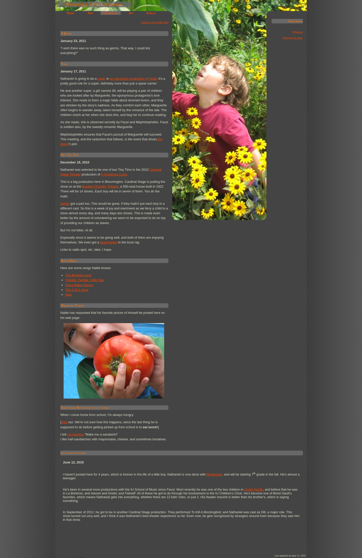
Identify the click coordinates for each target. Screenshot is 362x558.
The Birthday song (78, 275)
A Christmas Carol (114, 174)
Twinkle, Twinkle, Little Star (84, 280)
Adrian (151, 13)
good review (108, 242)
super (102, 78)
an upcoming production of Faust (133, 78)
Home (70, 13)
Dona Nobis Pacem (79, 285)
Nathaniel (110, 13)
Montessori (214, 474)
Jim (130, 13)
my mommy (75, 434)
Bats (68, 294)
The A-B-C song (76, 290)
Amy (91, 13)
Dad (64, 422)
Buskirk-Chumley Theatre (100, 186)
